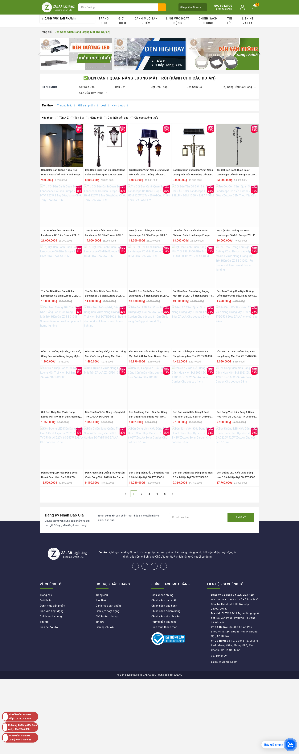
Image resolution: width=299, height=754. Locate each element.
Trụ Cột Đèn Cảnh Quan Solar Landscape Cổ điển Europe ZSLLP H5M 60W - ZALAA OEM (60, 296)
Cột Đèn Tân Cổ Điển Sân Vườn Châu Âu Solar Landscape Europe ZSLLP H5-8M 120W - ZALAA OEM (192, 235)
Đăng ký (241, 517)
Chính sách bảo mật (163, 600)
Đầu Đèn (120, 86)
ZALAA (178, 674)
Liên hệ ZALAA (248, 21)
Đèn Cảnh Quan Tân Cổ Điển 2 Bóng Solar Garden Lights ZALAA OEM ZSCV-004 (105, 175)
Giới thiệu (121, 21)
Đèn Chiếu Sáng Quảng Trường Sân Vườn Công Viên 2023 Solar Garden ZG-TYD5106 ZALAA (105, 477)
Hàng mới (94, 117)
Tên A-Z (61, 117)
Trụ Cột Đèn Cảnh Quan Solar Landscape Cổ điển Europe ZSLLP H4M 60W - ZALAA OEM (104, 296)
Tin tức (230, 21)
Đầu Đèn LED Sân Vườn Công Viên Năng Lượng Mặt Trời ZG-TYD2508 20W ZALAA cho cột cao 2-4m (236, 356)
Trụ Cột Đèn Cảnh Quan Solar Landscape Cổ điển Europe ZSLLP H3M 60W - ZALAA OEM (148, 296)
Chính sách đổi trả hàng (166, 611)
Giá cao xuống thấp (144, 117)
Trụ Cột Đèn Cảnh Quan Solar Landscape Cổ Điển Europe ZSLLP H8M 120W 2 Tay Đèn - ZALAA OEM (237, 175)
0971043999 (219, 655)
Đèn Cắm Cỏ (194, 86)
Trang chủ (104, 21)
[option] (76, 54)
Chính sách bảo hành (164, 605)
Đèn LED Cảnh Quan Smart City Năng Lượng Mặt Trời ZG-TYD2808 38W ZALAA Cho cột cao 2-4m (192, 356)
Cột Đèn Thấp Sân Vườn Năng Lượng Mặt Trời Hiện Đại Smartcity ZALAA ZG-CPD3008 (60, 417)
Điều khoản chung (162, 595)
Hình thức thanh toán (164, 627)
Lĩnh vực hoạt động (177, 21)
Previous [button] (40, 54)
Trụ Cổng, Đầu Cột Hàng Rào (239, 86)
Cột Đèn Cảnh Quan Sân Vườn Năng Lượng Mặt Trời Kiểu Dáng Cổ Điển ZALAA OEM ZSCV (193, 175)
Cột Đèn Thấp (159, 86)
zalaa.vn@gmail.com (224, 661)
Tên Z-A (77, 117)
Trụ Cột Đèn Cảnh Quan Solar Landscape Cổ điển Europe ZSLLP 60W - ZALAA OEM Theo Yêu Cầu (236, 235)
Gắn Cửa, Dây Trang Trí (93, 92)
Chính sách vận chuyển (165, 616)
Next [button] (259, 54)
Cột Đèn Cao (87, 86)
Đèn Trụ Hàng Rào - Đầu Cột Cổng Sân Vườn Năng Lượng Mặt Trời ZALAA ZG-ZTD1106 (148, 417)
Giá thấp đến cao (116, 117)
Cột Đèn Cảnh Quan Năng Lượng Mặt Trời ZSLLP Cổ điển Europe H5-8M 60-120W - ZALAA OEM (193, 296)
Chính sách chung (208, 21)
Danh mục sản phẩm (146, 21)
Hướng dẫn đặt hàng (164, 621)
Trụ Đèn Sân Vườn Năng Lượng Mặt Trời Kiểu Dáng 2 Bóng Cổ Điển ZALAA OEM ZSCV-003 (149, 175)
